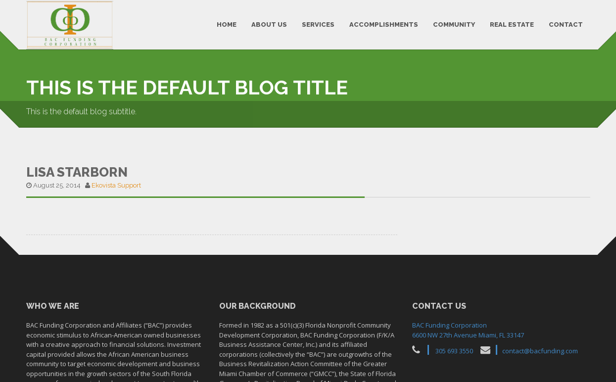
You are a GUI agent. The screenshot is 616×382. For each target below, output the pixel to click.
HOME (227, 24)
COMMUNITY (454, 24)
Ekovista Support (116, 183)
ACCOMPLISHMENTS (383, 24)
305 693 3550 (454, 348)
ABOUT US (269, 24)
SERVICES (318, 24)
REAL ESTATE (512, 24)
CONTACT (566, 24)
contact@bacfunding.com (540, 348)
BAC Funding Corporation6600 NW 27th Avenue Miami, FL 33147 (468, 327)
